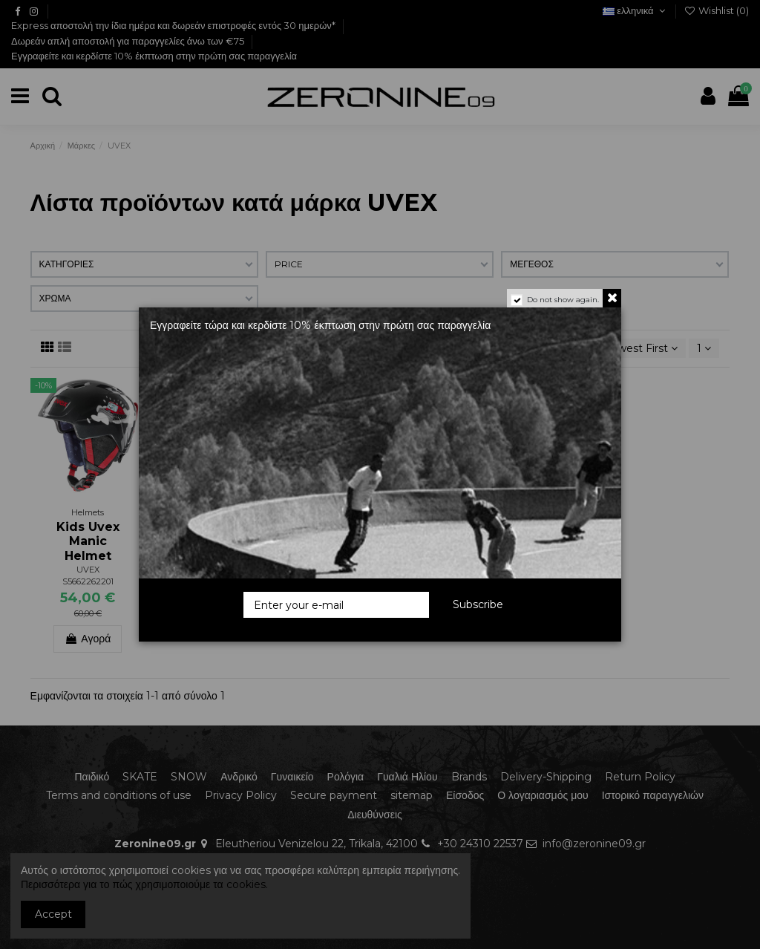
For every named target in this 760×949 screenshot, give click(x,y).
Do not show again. (563, 299)
